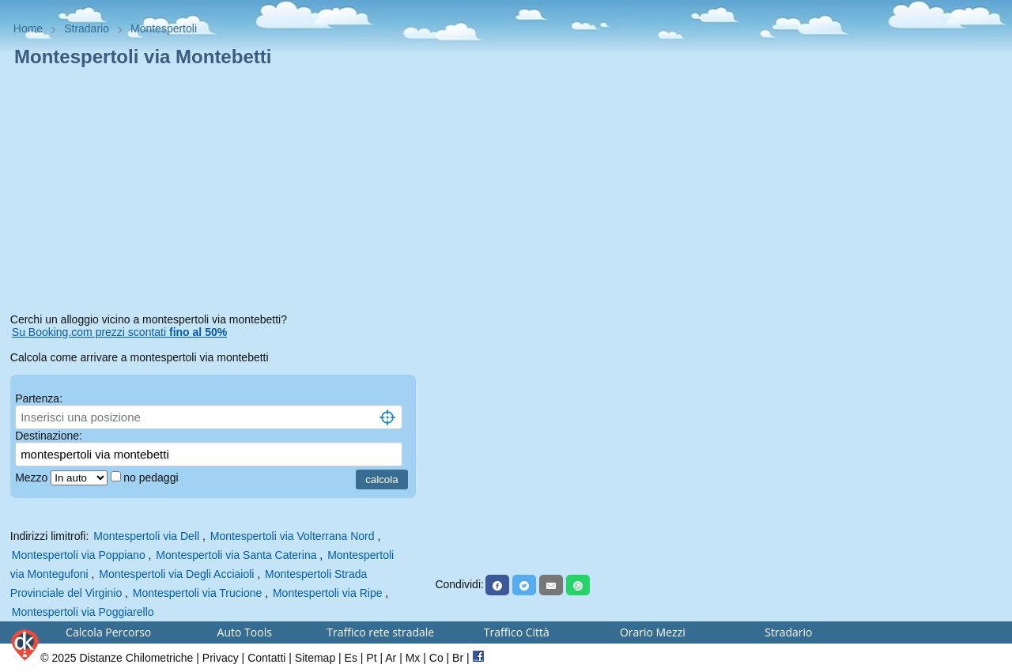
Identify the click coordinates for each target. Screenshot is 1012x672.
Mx (413, 657)
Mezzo (33, 477)
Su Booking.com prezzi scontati (119, 332)
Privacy (220, 657)
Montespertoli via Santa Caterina (236, 555)
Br (457, 657)
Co (436, 657)
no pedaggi (152, 477)
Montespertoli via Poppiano (78, 555)
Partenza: (38, 398)
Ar (390, 657)
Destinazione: (48, 435)
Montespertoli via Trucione (197, 593)
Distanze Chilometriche (136, 657)
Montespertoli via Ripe (328, 593)
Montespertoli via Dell (146, 536)
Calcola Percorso (108, 632)
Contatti (266, 657)
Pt (371, 657)
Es (351, 657)
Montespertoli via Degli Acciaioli (176, 574)
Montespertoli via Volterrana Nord (292, 536)
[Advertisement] (217, 193)
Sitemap (315, 657)
